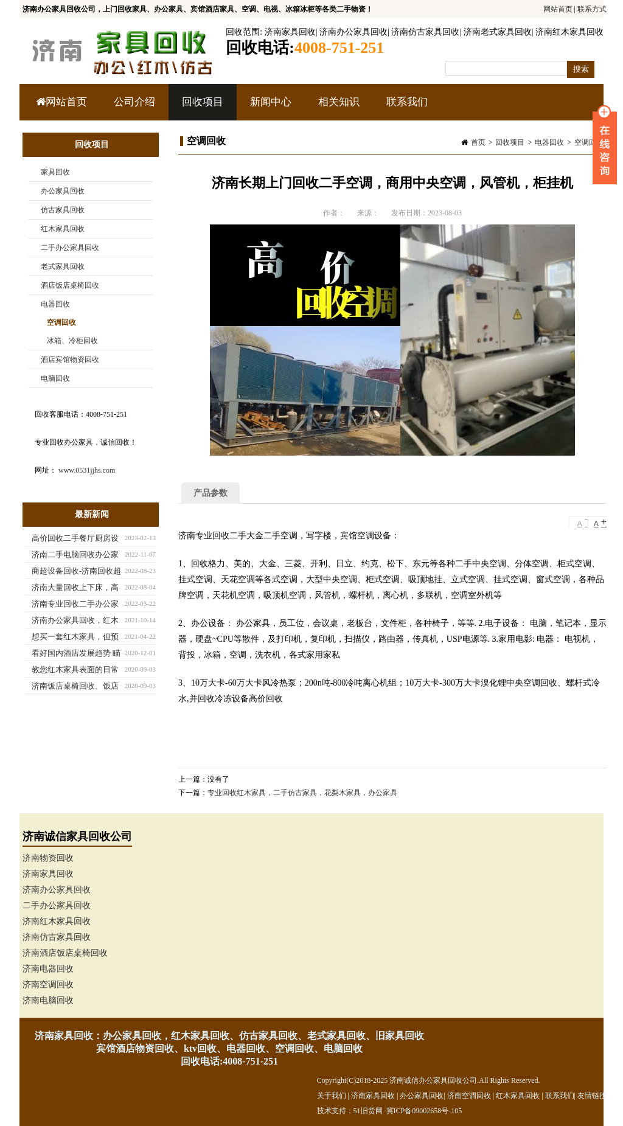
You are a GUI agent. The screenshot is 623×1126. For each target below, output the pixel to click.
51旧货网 (368, 1111)
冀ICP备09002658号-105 (424, 1111)
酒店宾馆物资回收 (70, 359)
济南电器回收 (48, 968)
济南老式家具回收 (498, 31)
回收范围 (243, 31)
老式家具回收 (63, 266)
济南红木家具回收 (569, 31)
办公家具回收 (63, 191)
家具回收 (55, 172)
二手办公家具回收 (70, 247)
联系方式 (592, 9)
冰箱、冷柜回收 (72, 340)
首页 (478, 142)
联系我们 (407, 102)
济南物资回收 (48, 858)
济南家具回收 (290, 31)
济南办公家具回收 (353, 31)
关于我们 (331, 1095)
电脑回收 (55, 378)
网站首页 (558, 9)
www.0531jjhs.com (86, 470)
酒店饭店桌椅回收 (70, 285)
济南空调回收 (48, 984)
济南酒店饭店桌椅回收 (65, 952)
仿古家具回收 (63, 210)
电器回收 (549, 142)
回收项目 (201, 108)
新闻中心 (269, 108)
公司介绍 (134, 102)
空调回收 (589, 142)
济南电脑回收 (48, 1000)
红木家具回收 (63, 228)
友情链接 (592, 1095)
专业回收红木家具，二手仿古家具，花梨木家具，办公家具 (302, 792)
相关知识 (337, 108)
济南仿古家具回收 (425, 31)
